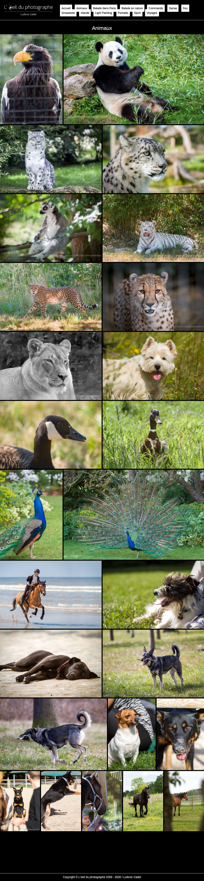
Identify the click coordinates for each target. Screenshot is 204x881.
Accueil (66, 8)
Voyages (152, 12)
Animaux (81, 8)
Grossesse (68, 12)
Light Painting (103, 12)
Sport (137, 12)
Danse (173, 8)
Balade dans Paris (104, 8)
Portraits (123, 12)
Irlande (85, 12)
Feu (185, 8)
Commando (156, 8)
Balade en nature (132, 8)
